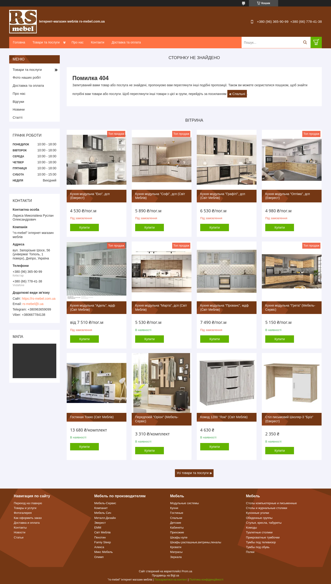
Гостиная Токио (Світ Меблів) (92, 417)
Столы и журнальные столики (266, 508)
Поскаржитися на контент (170, 579)
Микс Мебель (103, 552)
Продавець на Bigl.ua (165, 575)
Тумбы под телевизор (261, 542)
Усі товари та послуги (193, 473)
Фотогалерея (23, 513)
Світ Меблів (102, 532)
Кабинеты (177, 527)
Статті (18, 117)
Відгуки (18, 102)
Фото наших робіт (27, 77)
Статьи (18, 537)
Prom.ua (187, 571)
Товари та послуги (46, 42)
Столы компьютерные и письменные (271, 503)
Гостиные (176, 513)
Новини (19, 109)
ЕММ (97, 527)
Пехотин (100, 537)
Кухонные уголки (257, 513)
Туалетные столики (259, 532)
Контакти (97, 42)
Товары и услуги (25, 508)
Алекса (99, 547)
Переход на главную (28, 503)
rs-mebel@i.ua (33, 304)
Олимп (99, 557)
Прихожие (177, 532)
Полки (250, 552)
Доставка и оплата (27, 522)
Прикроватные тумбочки (263, 537)
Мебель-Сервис (105, 503)
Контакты (20, 527)
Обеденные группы (259, 518)
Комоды (251, 527)
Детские (175, 522)
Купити (84, 227)
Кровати (175, 547)
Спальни (176, 518)
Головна (19, 42)
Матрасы (176, 552)
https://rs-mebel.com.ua (38, 298)
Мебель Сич (102, 513)
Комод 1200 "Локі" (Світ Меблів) (224, 417)
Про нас (77, 42)
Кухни (174, 508)
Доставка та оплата (126, 42)
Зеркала (176, 557)
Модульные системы (184, 503)
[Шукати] (305, 42)
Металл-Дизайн (105, 518)
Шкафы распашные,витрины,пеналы (195, 542)
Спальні (238, 94)
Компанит (101, 508)
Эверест (100, 522)
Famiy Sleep (102, 542)
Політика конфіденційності (206, 579)
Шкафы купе (178, 537)
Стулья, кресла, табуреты (264, 522)
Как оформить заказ (28, 518)
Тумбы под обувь (258, 547)
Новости (19, 532)
